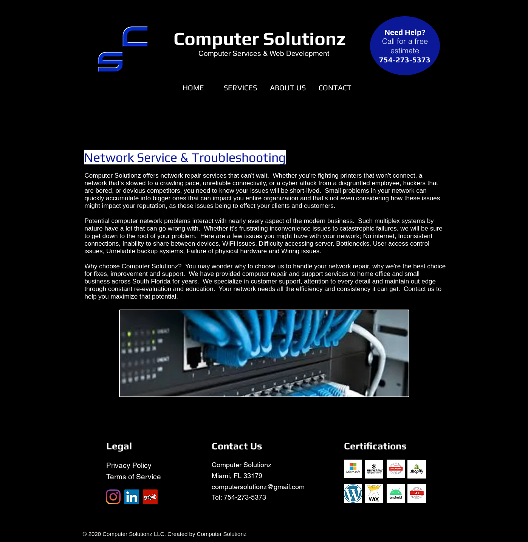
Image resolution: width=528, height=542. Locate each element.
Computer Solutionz (259, 38)
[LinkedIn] (131, 496)
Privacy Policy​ (129, 465)
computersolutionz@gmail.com (258, 487)
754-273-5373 (245, 497)
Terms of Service (133, 476)
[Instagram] (113, 496)
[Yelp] (150, 496)
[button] (240, 87)
